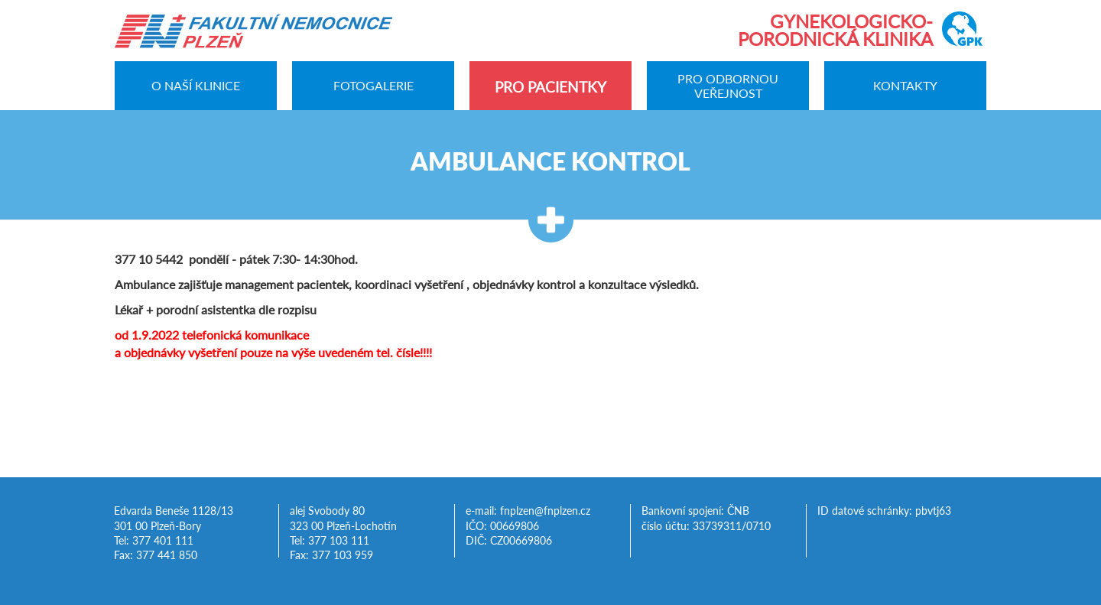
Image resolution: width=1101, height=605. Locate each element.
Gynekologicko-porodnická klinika (835, 30)
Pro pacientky (550, 87)
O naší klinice (195, 86)
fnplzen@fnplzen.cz (545, 511)
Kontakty (905, 86)
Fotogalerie (373, 86)
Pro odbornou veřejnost (727, 85)
